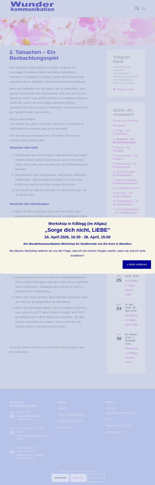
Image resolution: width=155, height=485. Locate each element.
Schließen (152, 215)
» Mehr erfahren (137, 260)
